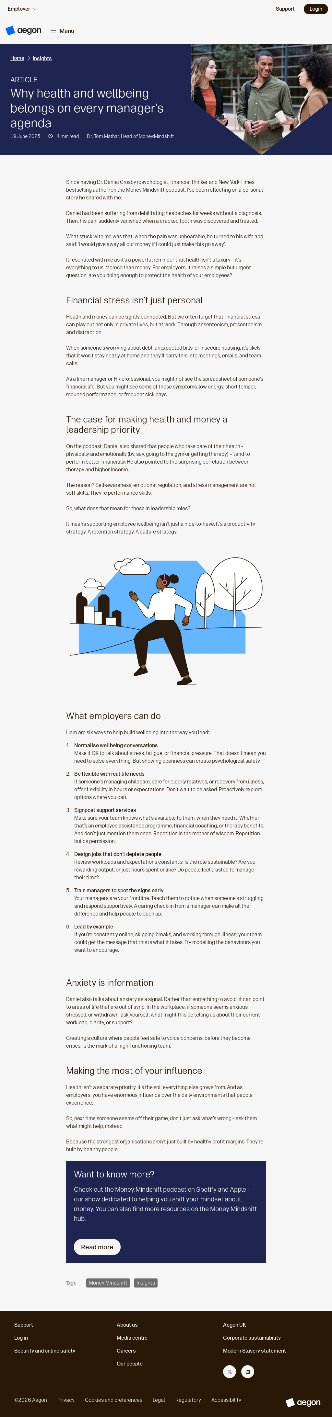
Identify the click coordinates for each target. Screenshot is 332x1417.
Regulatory (188, 1400)
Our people (130, 1364)
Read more (97, 1247)
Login (316, 9)
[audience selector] (22, 9)
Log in (21, 1338)
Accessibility (226, 1400)
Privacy (66, 1400)
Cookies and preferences (113, 1400)
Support (23, 1325)
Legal (159, 1400)
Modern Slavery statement (254, 1351)
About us (127, 1325)
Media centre (132, 1338)
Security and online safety (44, 1351)
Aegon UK (234, 1325)
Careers (126, 1351)
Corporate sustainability (252, 1338)
